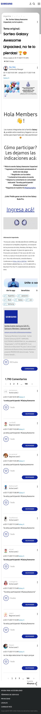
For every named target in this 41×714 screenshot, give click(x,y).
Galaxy (20, 300)
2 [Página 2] (13, 384)
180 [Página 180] (26, 384)
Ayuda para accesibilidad (11, 691)
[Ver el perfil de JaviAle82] (12, 423)
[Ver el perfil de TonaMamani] (13, 518)
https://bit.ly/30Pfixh (20, 261)
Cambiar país (6, 707)
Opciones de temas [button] (34, 22)
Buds (9, 300)
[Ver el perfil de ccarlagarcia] (13, 582)
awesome (24, 296)
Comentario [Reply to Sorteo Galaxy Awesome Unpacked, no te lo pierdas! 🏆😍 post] (29, 369)
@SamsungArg (30, 188)
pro (31, 300)
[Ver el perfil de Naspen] (11, 645)
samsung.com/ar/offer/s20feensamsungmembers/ (17, 332)
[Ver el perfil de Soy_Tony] (12, 67)
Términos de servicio (10, 695)
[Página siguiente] (31, 384)
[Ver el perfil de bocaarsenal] (13, 454)
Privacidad (5, 699)
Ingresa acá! (21, 209)
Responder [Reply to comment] (29, 414)
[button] (34, 67)
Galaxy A (6, 78)
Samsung (11, 304)
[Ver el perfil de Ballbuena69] (13, 486)
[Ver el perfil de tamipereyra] (13, 390)
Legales (4, 703)
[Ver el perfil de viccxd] (11, 549)
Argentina (11, 296)
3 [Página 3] (17, 384)
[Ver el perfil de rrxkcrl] (11, 613)
